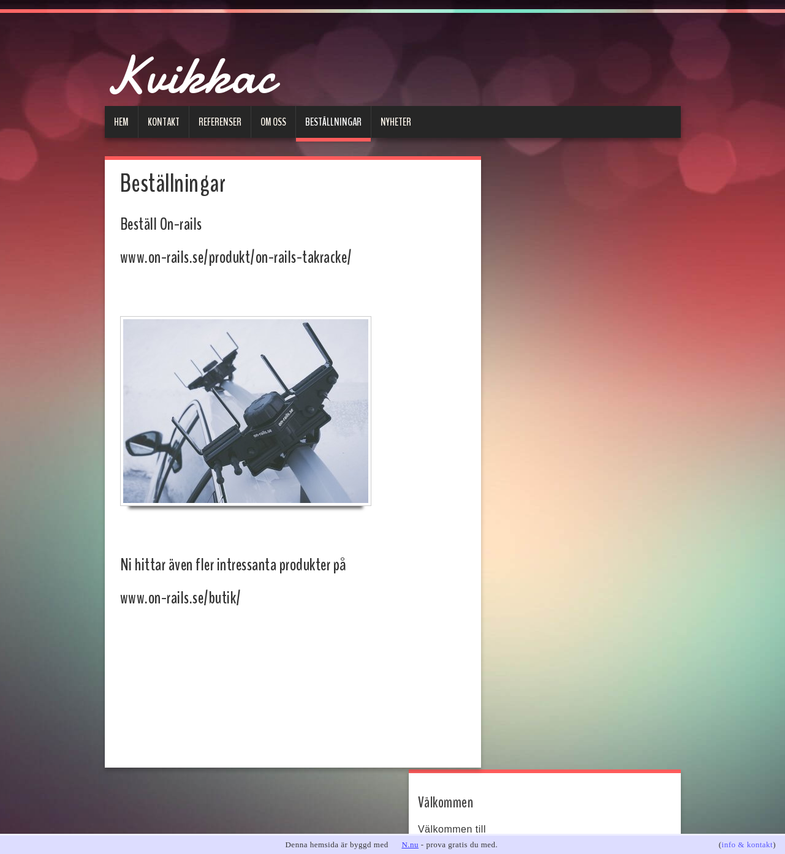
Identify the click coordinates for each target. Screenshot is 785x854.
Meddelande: (536, 500)
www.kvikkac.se (535, 243)
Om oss (273, 122)
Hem (121, 122)
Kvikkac (212, 71)
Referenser (220, 122)
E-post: (524, 426)
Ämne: (523, 463)
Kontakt (164, 122)
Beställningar (333, 122)
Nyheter (396, 122)
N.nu (410, 844)
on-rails (527, 325)
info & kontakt (747, 844)
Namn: (523, 390)
